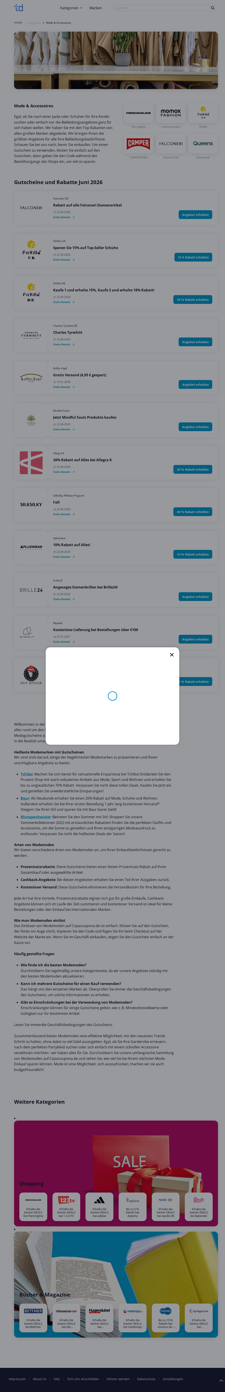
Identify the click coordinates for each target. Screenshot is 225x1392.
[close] (172, 655)
